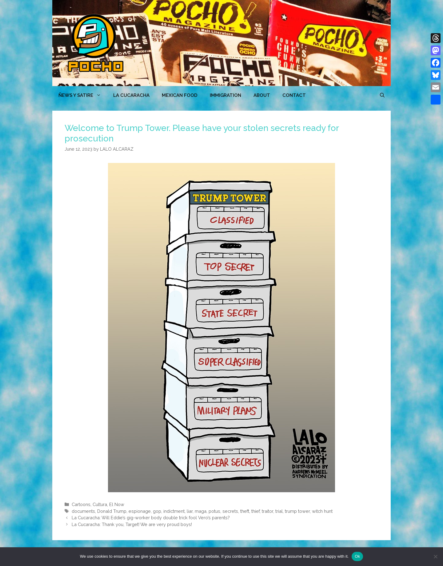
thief (255, 511)
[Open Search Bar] (382, 95)
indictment (174, 511)
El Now (116, 504)
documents (83, 511)
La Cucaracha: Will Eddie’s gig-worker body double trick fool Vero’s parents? (151, 517)
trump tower (297, 511)
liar (190, 511)
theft (244, 511)
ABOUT (261, 95)
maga (200, 511)
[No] (435, 556)
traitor (267, 511)
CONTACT (294, 95)
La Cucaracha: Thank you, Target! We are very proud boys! (132, 524)
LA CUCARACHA (131, 95)
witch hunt (322, 511)
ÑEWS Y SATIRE (82, 95)
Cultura (100, 504)
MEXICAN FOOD (180, 95)
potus (214, 511)
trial (279, 511)
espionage (140, 511)
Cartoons (81, 504)
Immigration (225, 95)
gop (157, 511)
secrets (230, 511)
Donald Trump (111, 511)
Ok (357, 556)
